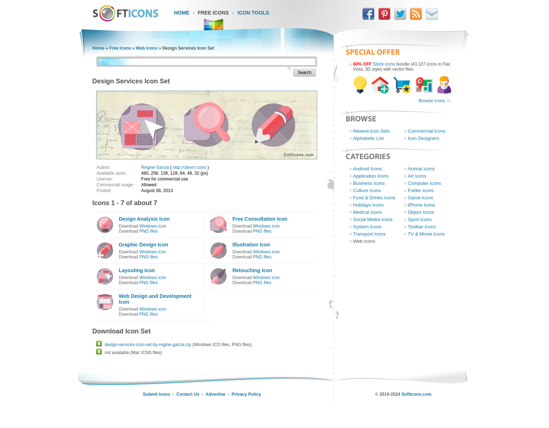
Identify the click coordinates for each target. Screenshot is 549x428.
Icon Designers (423, 138)
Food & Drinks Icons (374, 197)
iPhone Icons (421, 205)
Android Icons (367, 168)
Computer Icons (424, 183)
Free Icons (213, 13)
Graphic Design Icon (143, 245)
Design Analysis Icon (144, 219)
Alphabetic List (368, 138)
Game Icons (420, 197)
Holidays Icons (368, 205)
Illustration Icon (251, 245)
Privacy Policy (246, 394)
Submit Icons (156, 394)
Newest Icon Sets (371, 131)
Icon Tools (253, 13)
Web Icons (147, 48)
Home (181, 13)
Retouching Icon (252, 270)
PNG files (148, 231)
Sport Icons (420, 219)
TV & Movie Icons (426, 234)
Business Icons (369, 183)
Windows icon (152, 226)
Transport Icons (369, 234)
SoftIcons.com (416, 394)
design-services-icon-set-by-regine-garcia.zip (148, 344)
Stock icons (384, 64)
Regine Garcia (155, 167)
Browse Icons (431, 100)
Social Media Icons (373, 219)
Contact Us (187, 394)
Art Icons (417, 176)
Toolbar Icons (422, 226)
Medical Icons (367, 212)
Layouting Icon (137, 270)
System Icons (367, 226)
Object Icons (421, 212)
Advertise (216, 394)
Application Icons (371, 176)
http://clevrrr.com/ (189, 167)
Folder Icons (421, 190)
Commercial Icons (427, 131)
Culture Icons (367, 190)
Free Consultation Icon (260, 219)
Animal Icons (421, 168)
